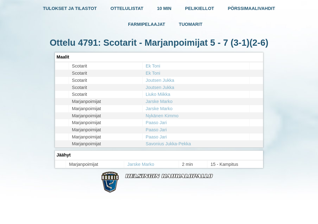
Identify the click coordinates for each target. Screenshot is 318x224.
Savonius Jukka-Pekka (168, 143)
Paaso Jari (156, 122)
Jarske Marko (159, 101)
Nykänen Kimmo (162, 115)
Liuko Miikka (158, 94)
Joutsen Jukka (160, 80)
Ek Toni (153, 65)
